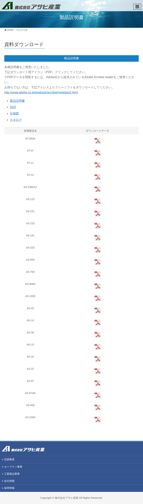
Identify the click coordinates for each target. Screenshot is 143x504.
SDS (13, 107)
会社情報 (9, 481)
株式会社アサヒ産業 (66, 498)
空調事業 (9, 459)
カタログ (16, 119)
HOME (10, 30)
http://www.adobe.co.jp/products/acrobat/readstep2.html (41, 92)
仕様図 (14, 113)
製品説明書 (17, 100)
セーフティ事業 (13, 466)
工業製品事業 (12, 473)
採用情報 (9, 488)
